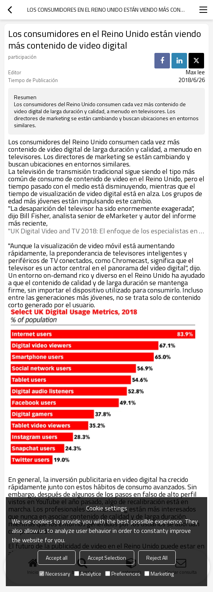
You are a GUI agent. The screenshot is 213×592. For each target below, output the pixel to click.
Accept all (57, 557)
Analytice (87, 573)
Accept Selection (107, 557)
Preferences (122, 573)
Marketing (159, 573)
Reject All (157, 557)
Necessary (54, 573)
